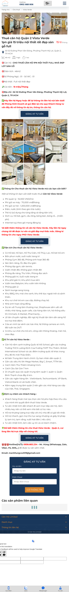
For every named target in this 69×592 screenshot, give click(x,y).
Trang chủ (5, 10)
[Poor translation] (4, 554)
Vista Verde (27, 10)
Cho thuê (16, 10)
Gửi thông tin (34, 490)
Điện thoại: (17, 477)
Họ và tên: (17, 466)
